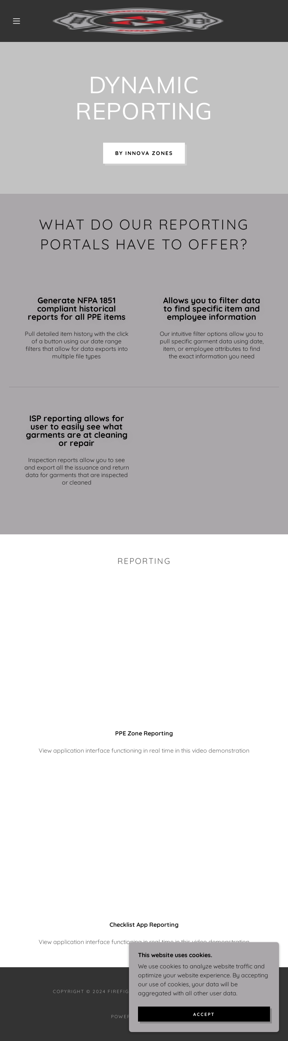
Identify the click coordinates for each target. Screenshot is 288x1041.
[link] (138, 21)
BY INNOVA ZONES (144, 153)
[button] (16, 20)
